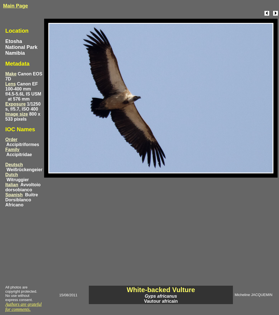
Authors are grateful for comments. (23, 307)
